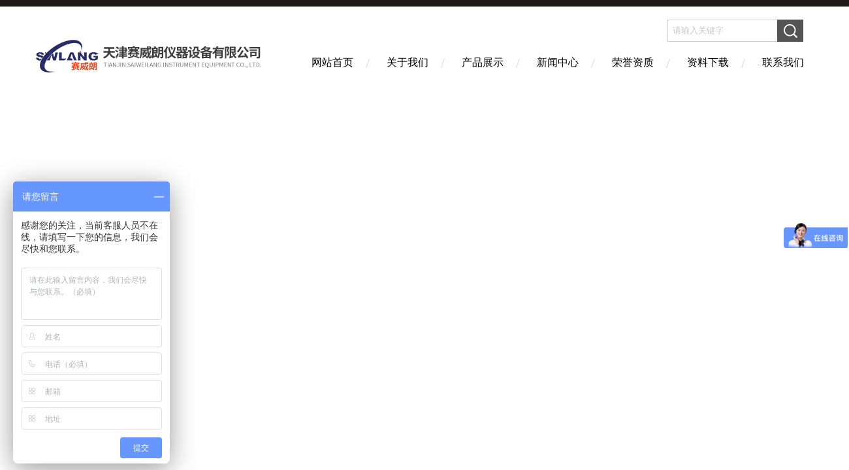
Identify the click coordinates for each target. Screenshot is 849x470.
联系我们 (783, 62)
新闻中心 (558, 62)
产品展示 (483, 62)
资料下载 (708, 62)
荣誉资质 (633, 62)
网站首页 (332, 62)
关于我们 (407, 62)
